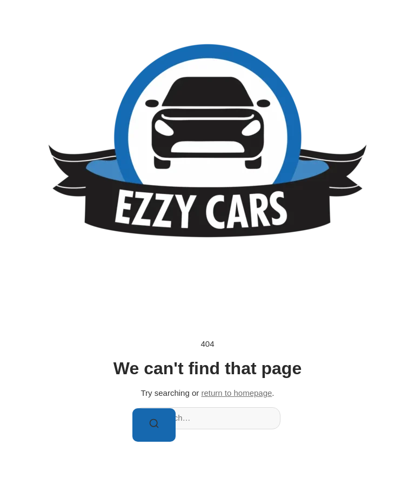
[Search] (154, 425)
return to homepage (236, 392)
